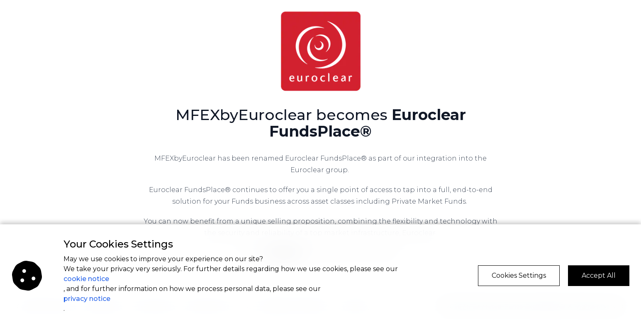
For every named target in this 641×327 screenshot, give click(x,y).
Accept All (599, 275)
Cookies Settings (519, 275)
